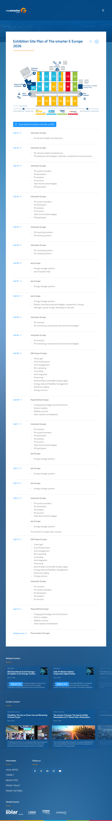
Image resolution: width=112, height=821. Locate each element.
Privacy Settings (14, 790)
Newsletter (12, 780)
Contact (10, 775)
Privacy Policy (13, 785)
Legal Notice (12, 769)
